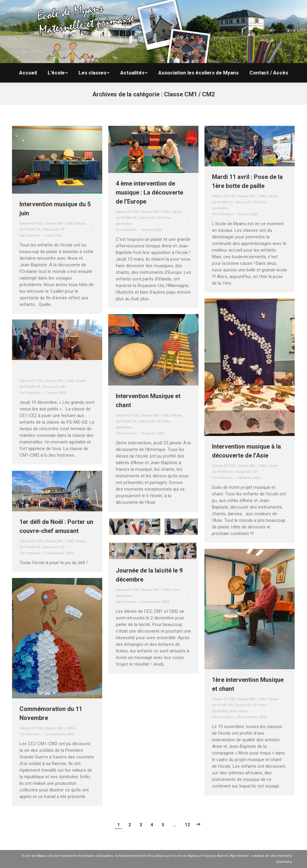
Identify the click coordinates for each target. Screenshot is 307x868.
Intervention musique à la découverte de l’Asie (246, 451)
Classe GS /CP (53, 229)
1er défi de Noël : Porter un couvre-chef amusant (56, 526)
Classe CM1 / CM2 (59, 223)
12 (187, 824)
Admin (222, 856)
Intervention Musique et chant (148, 400)
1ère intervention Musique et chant (248, 684)
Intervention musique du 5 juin (55, 209)
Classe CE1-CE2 (31, 223)
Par (29, 235)
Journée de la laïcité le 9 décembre (149, 575)
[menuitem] (28, 72)
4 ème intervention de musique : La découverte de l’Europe (149, 192)
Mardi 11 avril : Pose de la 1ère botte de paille (247, 181)
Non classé (239, 711)
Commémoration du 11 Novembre (50, 713)
